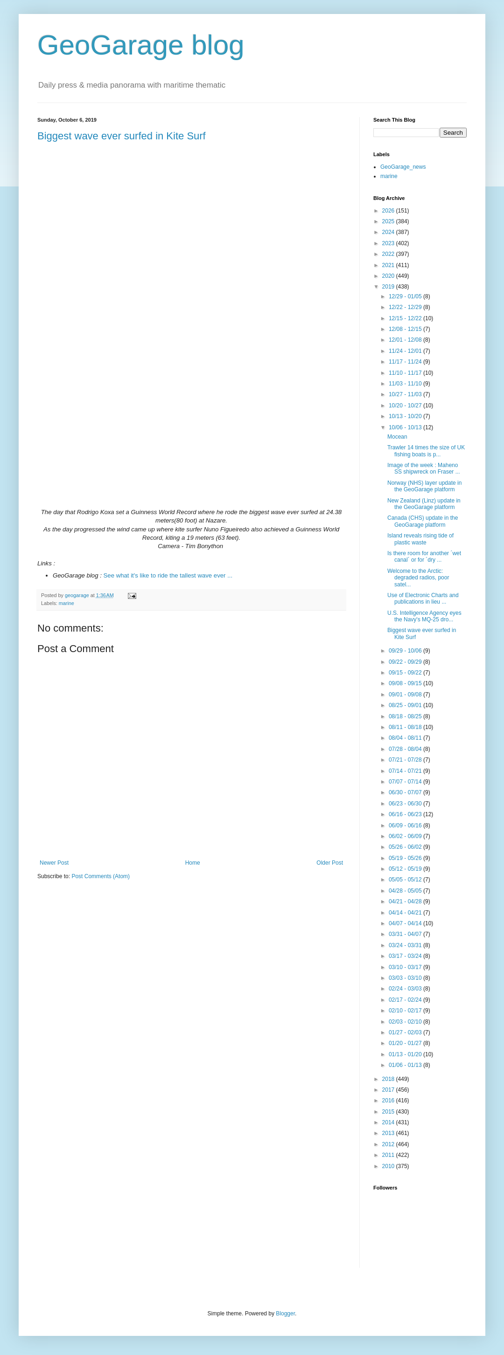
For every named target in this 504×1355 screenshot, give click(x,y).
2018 (389, 1079)
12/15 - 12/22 (406, 318)
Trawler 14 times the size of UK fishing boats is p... (426, 450)
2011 (389, 1155)
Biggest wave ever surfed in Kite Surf (121, 136)
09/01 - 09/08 (406, 694)
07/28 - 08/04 (406, 749)
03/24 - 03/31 (406, 945)
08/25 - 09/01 (406, 705)
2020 (389, 276)
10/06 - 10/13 (406, 427)
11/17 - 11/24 (406, 361)
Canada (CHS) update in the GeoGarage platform (422, 521)
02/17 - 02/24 (406, 1000)
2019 (389, 286)
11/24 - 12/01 (406, 351)
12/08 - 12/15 (406, 329)
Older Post (329, 863)
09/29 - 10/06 (406, 650)
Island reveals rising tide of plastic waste (420, 538)
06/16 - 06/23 (406, 814)
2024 (389, 232)
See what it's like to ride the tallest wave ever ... (168, 575)
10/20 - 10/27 (406, 405)
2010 (389, 1166)
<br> (191, 421)
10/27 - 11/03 (406, 394)
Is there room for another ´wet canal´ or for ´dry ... (424, 556)
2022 (389, 254)
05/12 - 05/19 (406, 869)
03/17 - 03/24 (406, 956)
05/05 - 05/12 (406, 879)
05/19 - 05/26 (406, 858)
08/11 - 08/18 (406, 727)
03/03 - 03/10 (406, 978)
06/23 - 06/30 (406, 803)
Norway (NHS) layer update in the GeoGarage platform (424, 486)
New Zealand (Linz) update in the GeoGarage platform (424, 503)
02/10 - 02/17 (406, 1010)
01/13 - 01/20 (406, 1054)
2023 (389, 243)
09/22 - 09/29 (406, 662)
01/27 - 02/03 (406, 1032)
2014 (389, 1122)
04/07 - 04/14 (406, 923)
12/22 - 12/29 (406, 307)
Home (192, 863)
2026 (389, 210)
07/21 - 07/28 (406, 760)
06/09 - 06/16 (406, 825)
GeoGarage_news (403, 167)
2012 (389, 1144)
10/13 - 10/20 (406, 416)
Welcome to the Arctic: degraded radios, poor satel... (418, 578)
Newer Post (54, 863)
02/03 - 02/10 (406, 1021)
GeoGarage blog (141, 45)
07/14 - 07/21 (406, 771)
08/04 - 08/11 (406, 738)
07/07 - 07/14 (406, 781)
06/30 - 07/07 (406, 792)
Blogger (285, 1313)
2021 (389, 265)
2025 (389, 221)
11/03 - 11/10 (406, 383)
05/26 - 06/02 (406, 847)
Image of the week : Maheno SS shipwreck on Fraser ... (423, 468)
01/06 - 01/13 (406, 1065)
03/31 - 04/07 (406, 934)
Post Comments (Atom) (100, 876)
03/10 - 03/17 (406, 967)
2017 (389, 1090)
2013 (389, 1133)
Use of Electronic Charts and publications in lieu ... (423, 598)
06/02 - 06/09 (406, 836)
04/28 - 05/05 (406, 890)
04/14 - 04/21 (406, 912)
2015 (389, 1111)
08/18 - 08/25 (406, 716)
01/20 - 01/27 (406, 1043)
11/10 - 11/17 (406, 373)
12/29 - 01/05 (406, 296)
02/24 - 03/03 (406, 988)
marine (66, 603)
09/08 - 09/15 (406, 683)
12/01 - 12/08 (406, 340)
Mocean (397, 436)
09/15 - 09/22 (406, 672)
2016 (389, 1100)
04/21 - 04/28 (406, 901)
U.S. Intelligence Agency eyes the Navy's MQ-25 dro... (424, 616)
